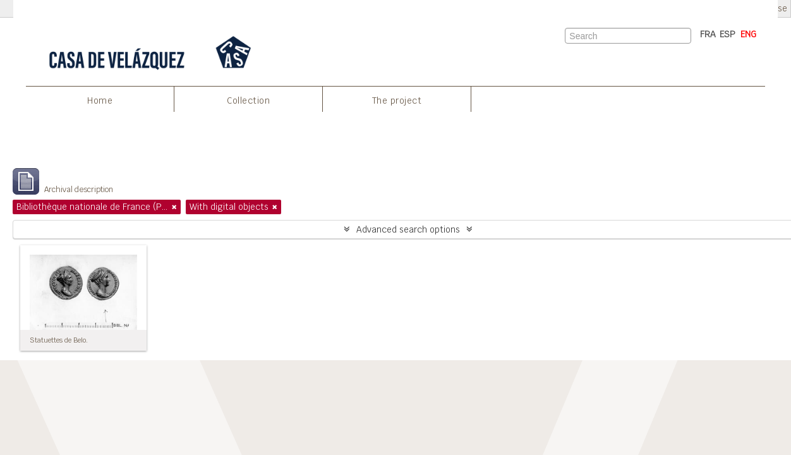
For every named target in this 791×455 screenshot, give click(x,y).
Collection (248, 100)
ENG (748, 34)
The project (397, 100)
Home (99, 100)
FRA (708, 34)
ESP (727, 34)
